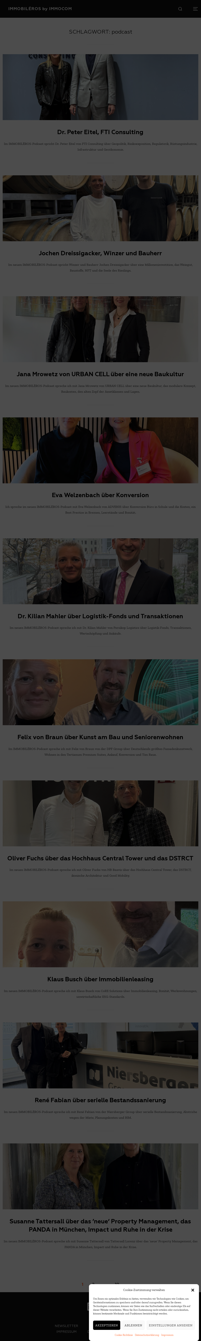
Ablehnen (133, 1326)
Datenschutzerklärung (147, 1336)
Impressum (167, 1336)
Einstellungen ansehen (171, 1326)
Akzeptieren (106, 1326)
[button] (193, 1291)
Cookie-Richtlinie (124, 1336)
